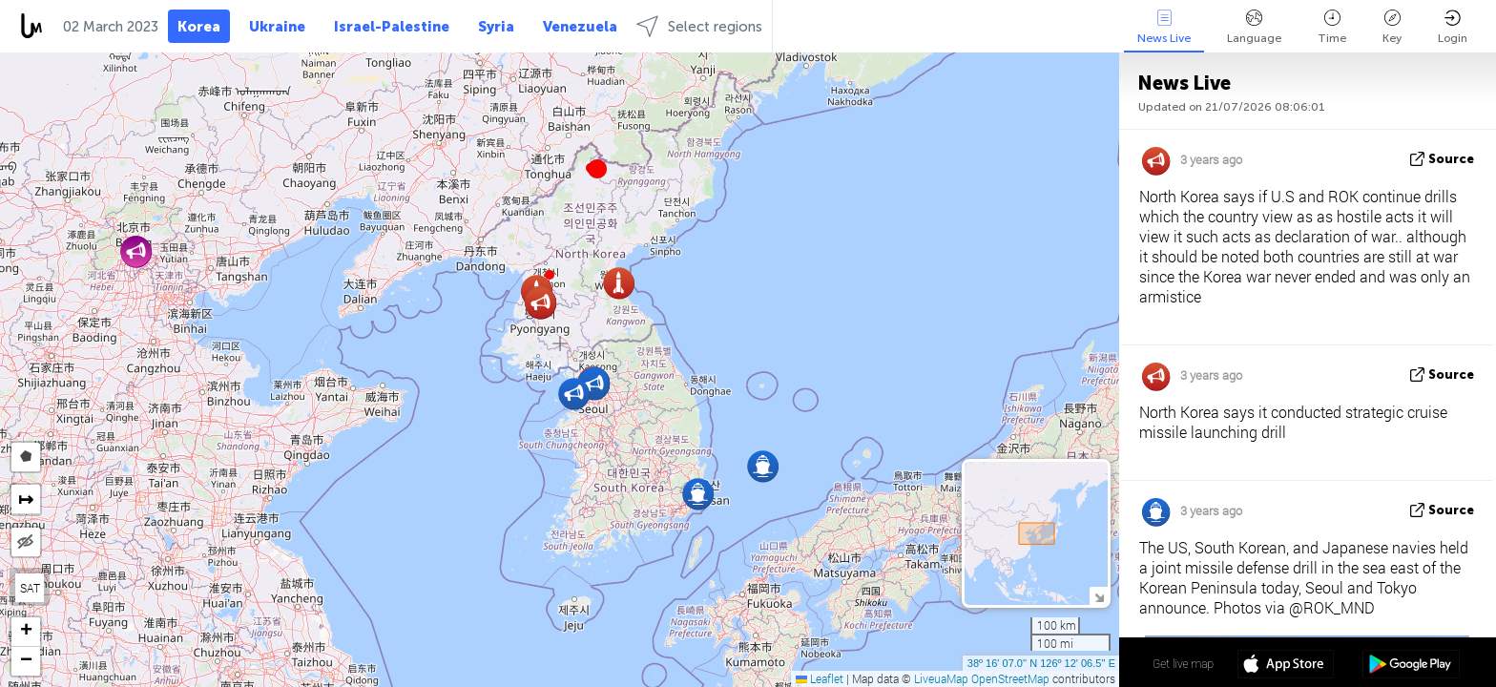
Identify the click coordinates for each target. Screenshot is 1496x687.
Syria (496, 26)
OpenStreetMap (1010, 678)
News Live (1164, 27)
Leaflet (819, 678)
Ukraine (277, 26)
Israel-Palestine (391, 26)
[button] (597, 168)
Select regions (699, 26)
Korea (198, 26)
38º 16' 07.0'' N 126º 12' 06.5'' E (1041, 663)
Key (1392, 27)
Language (1254, 27)
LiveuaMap (941, 678)
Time (1332, 27)
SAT (30, 587)
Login (1452, 27)
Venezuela (580, 26)
